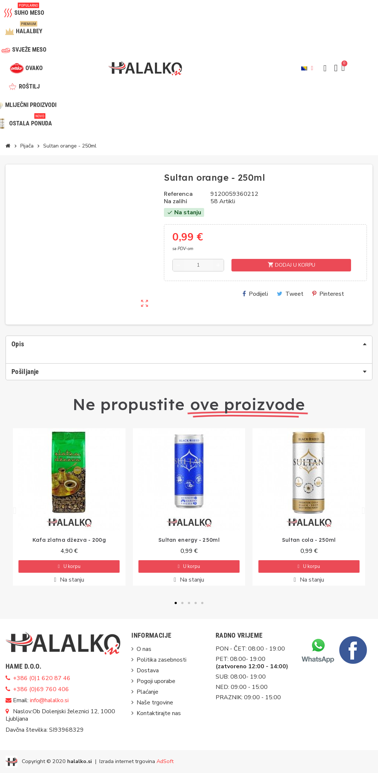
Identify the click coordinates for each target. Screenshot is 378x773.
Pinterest (328, 294)
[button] (324, 68)
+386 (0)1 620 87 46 (42, 678)
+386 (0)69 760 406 (41, 689)
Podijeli (255, 294)
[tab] (189, 344)
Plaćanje (147, 692)
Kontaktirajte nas (159, 713)
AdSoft (165, 761)
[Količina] (198, 265)
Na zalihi (175, 201)
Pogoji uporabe (156, 681)
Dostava (148, 670)
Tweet (290, 294)
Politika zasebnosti (161, 660)
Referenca (178, 194)
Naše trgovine (155, 703)
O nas (144, 649)
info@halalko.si (49, 700)
